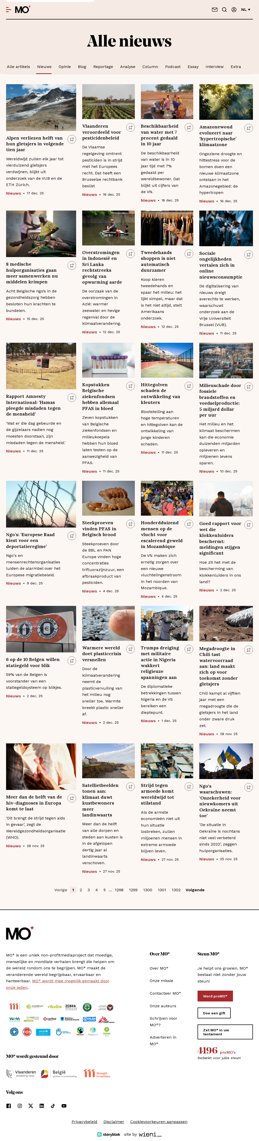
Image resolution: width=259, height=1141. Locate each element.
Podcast (173, 66)
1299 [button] (133, 889)
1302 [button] (176, 889)
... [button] (110, 889)
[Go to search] (224, 9)
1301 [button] (162, 889)
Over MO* (159, 968)
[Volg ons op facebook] (8, 1105)
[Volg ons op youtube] (64, 1105)
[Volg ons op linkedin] (41, 1105)
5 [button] (104, 889)
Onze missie (161, 980)
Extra (236, 66)
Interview (215, 66)
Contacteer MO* (165, 993)
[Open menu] (8, 9)
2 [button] (81, 889)
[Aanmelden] (234, 9)
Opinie (65, 66)
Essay (193, 66)
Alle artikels (18, 66)
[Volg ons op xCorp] (30, 1105)
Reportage (103, 66)
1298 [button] (119, 889)
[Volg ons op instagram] (19, 1105)
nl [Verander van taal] (245, 9)
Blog (82, 66)
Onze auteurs (163, 1005)
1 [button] (73, 889)
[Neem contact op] (215, 9)
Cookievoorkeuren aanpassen (158, 1121)
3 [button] (89, 889)
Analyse (127, 66)
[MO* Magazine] (23, 9)
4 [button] (96, 889)
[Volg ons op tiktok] (52, 1105)
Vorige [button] (60, 889)
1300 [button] (147, 889)
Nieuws (44, 66)
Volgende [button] (195, 889)
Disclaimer (113, 1121)
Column (150, 66)
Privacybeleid (84, 1121)
